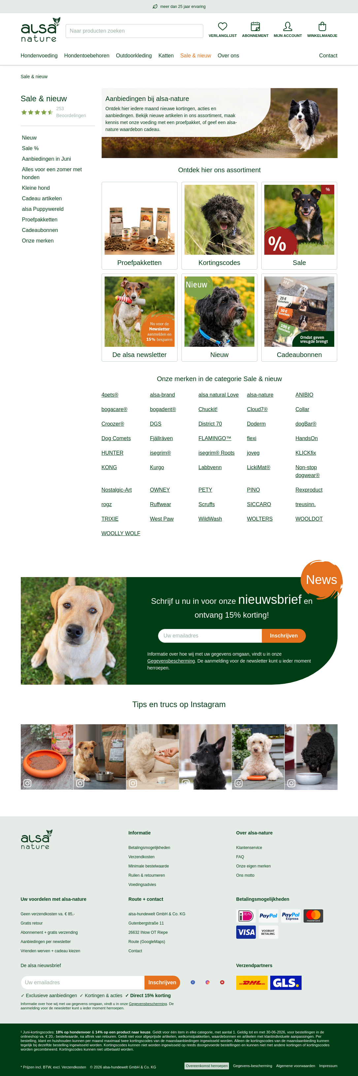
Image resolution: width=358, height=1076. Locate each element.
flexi (251, 438)
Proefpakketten (40, 219)
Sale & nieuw (195, 55)
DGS (156, 424)
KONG (109, 467)
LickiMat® (258, 467)
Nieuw (29, 138)
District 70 (210, 424)
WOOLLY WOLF (121, 533)
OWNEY (160, 490)
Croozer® (113, 424)
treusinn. (306, 504)
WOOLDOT (309, 519)
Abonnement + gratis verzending (49, 932)
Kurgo (157, 467)
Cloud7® (257, 409)
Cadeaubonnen (40, 230)
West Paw (162, 519)
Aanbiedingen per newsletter (46, 941)
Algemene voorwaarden (295, 1066)
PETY (205, 490)
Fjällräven (161, 438)
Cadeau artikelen (42, 198)
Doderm (256, 424)
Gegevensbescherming (171, 661)
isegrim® (160, 453)
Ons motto (245, 875)
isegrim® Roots (217, 453)
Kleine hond (36, 188)
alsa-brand (162, 395)
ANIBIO (304, 395)
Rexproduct (309, 490)
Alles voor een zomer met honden (52, 173)
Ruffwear (160, 504)
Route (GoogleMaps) (146, 941)
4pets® (110, 395)
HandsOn (307, 438)
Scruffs (207, 504)
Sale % (30, 148)
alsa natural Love (219, 395)
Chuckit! (208, 409)
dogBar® (306, 424)
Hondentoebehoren (87, 55)
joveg (253, 453)
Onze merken (38, 241)
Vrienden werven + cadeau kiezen (51, 951)
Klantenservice (249, 847)
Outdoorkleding (134, 55)
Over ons (228, 55)
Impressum (328, 1066)
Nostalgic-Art (117, 490)
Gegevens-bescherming (252, 1066)
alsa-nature (260, 395)
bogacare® (115, 409)
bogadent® (163, 409)
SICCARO (259, 504)
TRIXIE (110, 519)
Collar (302, 409)
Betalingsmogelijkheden (149, 847)
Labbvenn (210, 467)
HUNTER (113, 453)
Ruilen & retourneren (146, 875)
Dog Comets (116, 438)
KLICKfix (306, 453)
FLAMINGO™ (215, 438)
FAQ (240, 857)
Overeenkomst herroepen (207, 1066)
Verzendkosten (141, 857)
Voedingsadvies (142, 884)
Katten (166, 55)
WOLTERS (260, 519)
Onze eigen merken (253, 866)
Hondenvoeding (39, 55)
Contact (328, 55)
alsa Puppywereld (43, 209)
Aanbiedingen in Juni (46, 159)
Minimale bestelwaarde (148, 866)
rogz (107, 504)
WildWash (210, 519)
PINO (253, 490)
